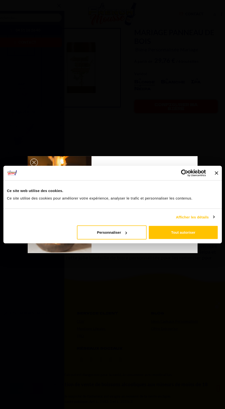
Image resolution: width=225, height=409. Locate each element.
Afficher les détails (192, 217)
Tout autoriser (183, 232)
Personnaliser (112, 232)
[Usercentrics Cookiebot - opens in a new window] (184, 172)
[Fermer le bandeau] (216, 173)
